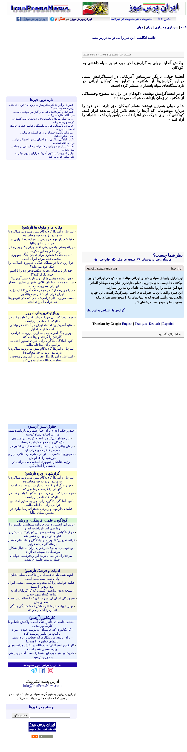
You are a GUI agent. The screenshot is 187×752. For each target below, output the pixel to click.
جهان (140, 27)
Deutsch (154, 323)
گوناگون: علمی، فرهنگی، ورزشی (42, 520)
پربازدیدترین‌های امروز (42, 313)
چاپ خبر (102, 259)
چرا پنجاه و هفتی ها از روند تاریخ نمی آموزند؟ (41, 278)
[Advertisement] (42, 63)
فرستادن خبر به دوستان (153, 259)
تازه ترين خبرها (41, 100)
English (127, 323)
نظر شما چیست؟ (167, 255)
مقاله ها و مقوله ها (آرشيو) (42, 227)
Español (167, 323)
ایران (149, 27)
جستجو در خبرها (41, 707)
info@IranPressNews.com (42, 686)
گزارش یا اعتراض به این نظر (105, 310)
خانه (184, 27)
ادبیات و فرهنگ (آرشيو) (42, 571)
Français (141, 323)
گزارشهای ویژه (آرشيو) (42, 473)
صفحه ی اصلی (123, 259)
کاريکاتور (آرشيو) (42, 618)
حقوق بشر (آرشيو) (42, 426)
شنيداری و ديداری (166, 27)
